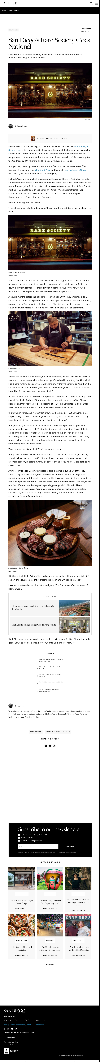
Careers (18, 1020)
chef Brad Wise (42, 170)
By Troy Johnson (21, 126)
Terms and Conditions (35, 1024)
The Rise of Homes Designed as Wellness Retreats (49, 691)
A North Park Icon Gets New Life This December (50, 668)
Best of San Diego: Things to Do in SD (32, 835)
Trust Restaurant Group (75, 170)
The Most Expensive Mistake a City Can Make (51, 683)
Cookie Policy (20, 1024)
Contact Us (40, 1020)
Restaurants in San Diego (58, 732)
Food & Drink (14, 10)
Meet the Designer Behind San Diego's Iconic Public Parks (51, 660)
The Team (28, 1020)
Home (4, 10)
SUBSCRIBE (70, 847)
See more (50, 964)
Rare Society (36, 732)
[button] (45, 745)
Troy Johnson (20, 706)
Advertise (7, 1020)
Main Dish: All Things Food (28, 838)
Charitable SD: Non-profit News (30, 841)
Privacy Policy (9, 1024)
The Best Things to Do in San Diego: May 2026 (50, 675)
